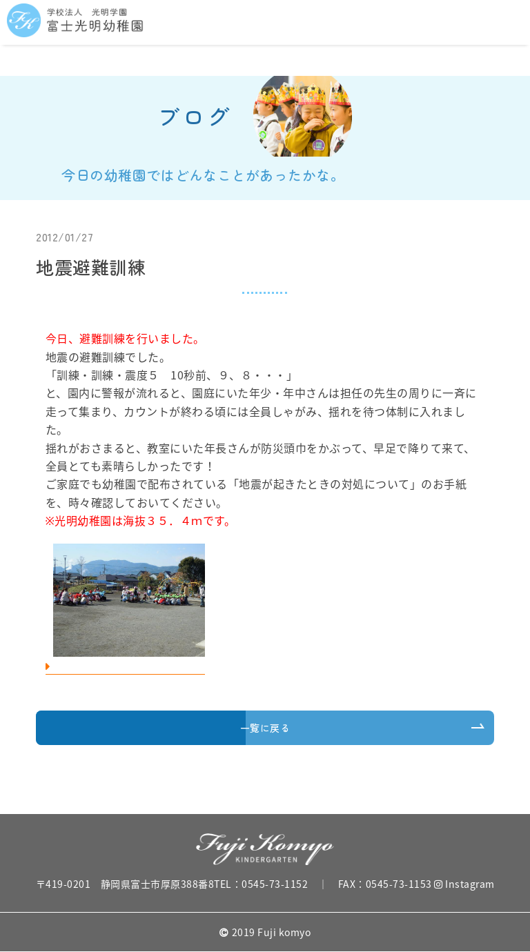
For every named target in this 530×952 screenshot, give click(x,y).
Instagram (464, 884)
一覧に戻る (265, 728)
